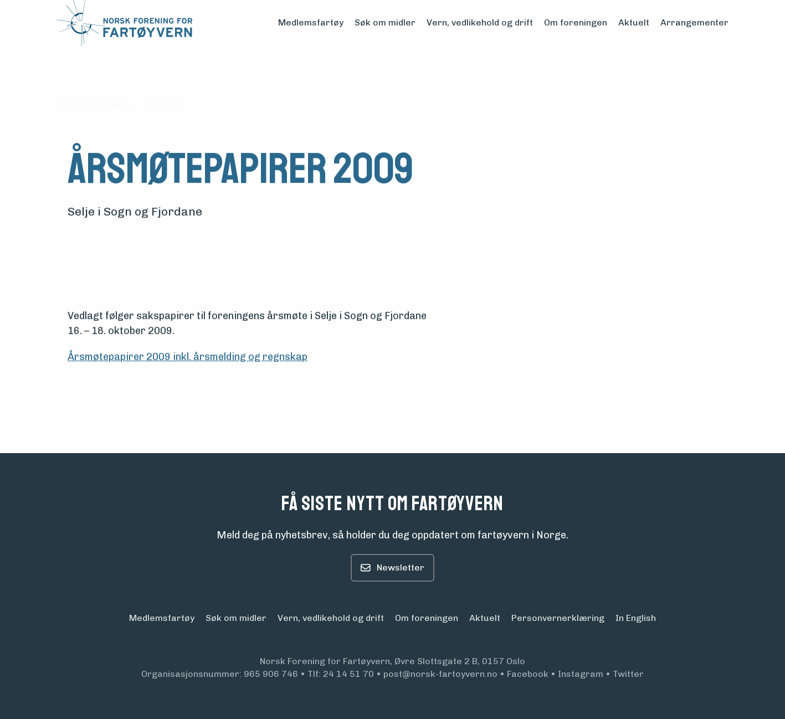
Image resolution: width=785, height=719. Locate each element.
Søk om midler (385, 22)
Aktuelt (633, 22)
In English (635, 618)
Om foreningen (575, 22)
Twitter (628, 674)
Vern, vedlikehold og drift (480, 22)
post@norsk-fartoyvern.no (440, 674)
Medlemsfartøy (310, 22)
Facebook (527, 674)
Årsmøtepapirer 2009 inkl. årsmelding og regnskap (187, 357)
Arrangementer (694, 22)
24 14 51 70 (348, 674)
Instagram (580, 674)
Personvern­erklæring (557, 618)
